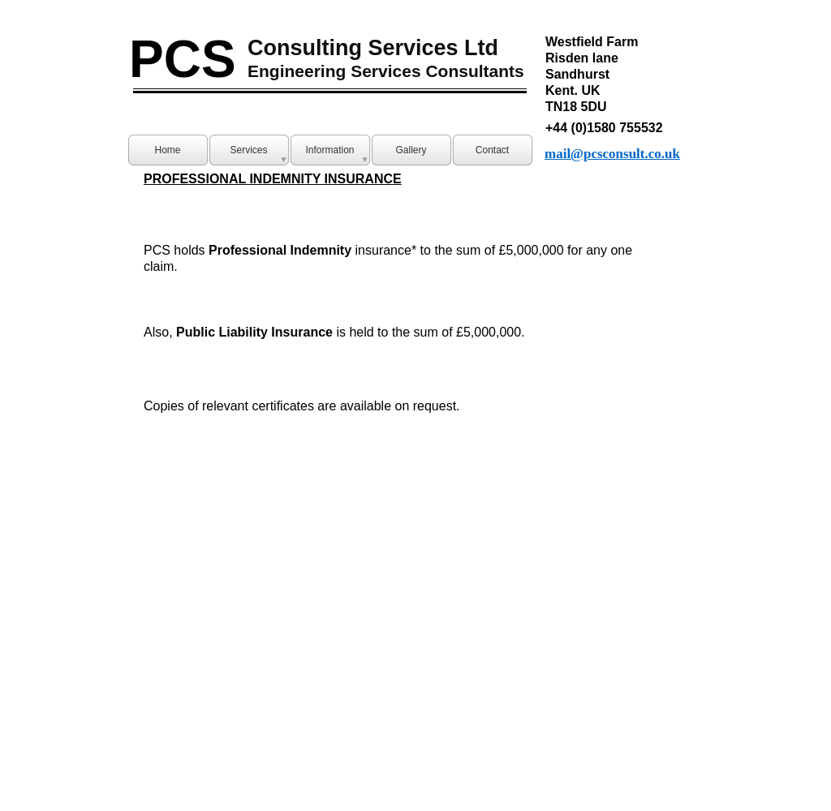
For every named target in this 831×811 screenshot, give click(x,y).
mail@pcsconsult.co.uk (612, 153)
